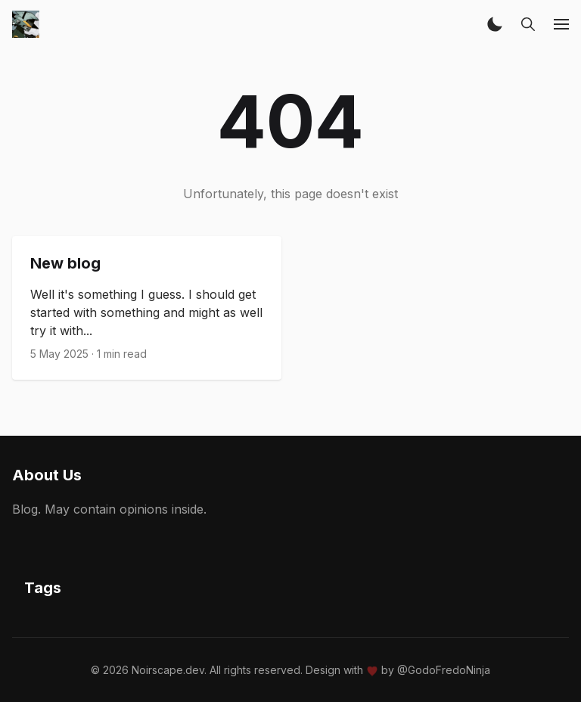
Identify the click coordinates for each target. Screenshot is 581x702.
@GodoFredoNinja (443, 669)
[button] (494, 24)
